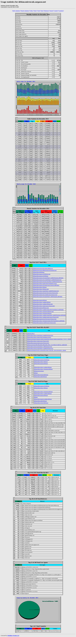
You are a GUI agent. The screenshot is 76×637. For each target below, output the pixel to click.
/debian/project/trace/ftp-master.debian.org (43, 268)
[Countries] (61, 10)
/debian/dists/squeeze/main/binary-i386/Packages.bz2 (39, 346)
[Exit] (38, 10)
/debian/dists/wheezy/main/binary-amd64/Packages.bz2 (46, 291)
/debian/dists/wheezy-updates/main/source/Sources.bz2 (46, 317)
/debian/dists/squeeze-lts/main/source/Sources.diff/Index (46, 285)
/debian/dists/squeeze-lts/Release (40, 276)
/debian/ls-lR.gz (31, 333)
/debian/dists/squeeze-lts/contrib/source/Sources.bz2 (45, 294)
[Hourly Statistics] (25, 10)
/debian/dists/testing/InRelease (41, 374)
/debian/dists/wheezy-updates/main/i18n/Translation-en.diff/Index (48, 309)
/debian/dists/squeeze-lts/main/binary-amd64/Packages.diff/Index (48, 278)
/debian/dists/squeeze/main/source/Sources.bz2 (38, 343)
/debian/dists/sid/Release (38, 272)
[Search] (51, 10)
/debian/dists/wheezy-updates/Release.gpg (43, 304)
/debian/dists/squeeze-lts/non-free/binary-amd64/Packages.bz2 (47, 281)
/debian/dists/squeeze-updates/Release (43, 399)
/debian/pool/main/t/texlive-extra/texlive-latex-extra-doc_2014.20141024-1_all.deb (46, 350)
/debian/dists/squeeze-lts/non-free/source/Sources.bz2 (45, 292)
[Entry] (35, 10)
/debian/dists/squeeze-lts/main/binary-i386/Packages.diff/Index (47, 296)
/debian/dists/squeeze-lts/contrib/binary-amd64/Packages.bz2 (47, 279)
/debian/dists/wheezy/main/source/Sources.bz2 (44, 306)
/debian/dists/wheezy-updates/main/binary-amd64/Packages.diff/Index (49, 315)
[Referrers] (46, 10)
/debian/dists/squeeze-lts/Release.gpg (41, 274)
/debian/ (36, 373)
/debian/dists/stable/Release (40, 376)
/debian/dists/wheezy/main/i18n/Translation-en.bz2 (45, 283)
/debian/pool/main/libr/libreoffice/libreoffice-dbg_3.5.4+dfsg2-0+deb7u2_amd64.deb (47, 344)
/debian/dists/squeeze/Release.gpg (41, 307)
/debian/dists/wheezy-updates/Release (42, 302)
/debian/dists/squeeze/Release (40, 300)
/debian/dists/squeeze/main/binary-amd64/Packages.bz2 (40, 348)
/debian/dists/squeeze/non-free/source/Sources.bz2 (44, 319)
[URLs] (31, 10)
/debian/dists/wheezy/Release (40, 287)
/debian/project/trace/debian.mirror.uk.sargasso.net (44, 270)
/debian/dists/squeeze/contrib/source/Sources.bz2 (44, 322)
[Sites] (42, 10)
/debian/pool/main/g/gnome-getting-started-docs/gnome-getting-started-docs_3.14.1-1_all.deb (49, 339)
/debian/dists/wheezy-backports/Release (42, 313)
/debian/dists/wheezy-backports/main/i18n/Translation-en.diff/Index (49, 320)
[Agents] (56, 10)
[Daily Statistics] (16, 10)
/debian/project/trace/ (39, 371)
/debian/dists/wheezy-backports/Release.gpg (43, 311)
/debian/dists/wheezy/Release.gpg (41, 289)
